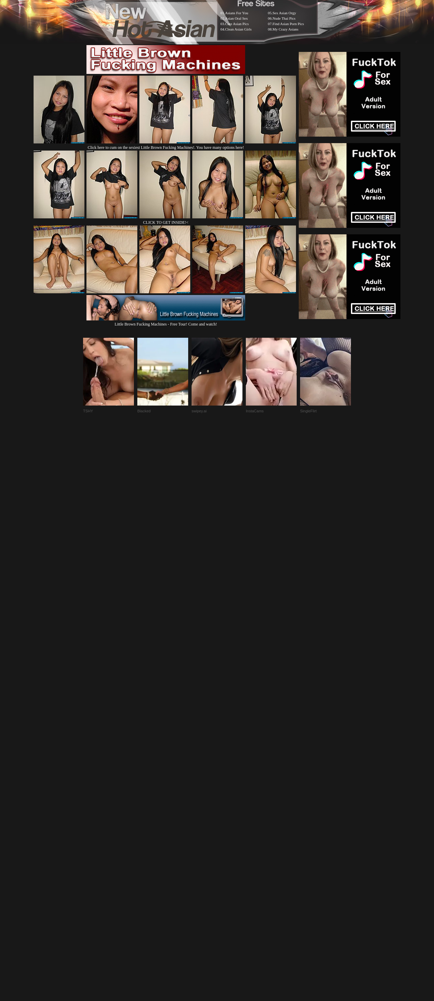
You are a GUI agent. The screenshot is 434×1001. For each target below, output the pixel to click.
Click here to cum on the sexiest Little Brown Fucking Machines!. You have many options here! (166, 147)
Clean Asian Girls (238, 29)
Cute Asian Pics (237, 24)
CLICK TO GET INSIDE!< (166, 222)
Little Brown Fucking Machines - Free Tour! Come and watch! (165, 322)
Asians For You (236, 13)
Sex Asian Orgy (284, 13)
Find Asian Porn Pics (288, 24)
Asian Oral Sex (236, 18)
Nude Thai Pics (284, 18)
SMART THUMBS (229, 831)
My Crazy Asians (285, 29)
